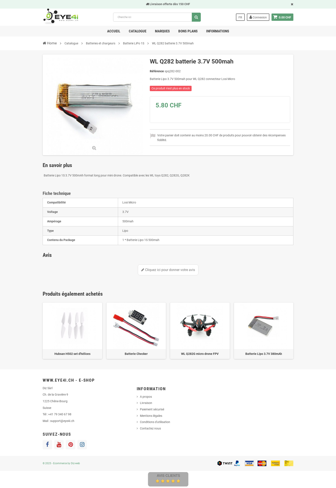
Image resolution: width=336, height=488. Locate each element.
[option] (72, 331)
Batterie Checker (136, 353)
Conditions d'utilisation (155, 422)
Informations (217, 31)
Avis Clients (168, 475)
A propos (146, 396)
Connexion (258, 17)
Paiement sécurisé (152, 409)
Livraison (146, 403)
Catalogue (137, 31)
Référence (157, 71)
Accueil (113, 31)
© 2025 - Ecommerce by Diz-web (61, 463)
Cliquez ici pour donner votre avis (168, 270)
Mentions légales (151, 415)
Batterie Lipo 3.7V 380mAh (263, 353)
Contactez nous (150, 428)
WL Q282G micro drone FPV (200, 353)
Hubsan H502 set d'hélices (72, 353)
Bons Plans (188, 31)
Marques (162, 31)
